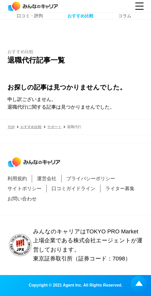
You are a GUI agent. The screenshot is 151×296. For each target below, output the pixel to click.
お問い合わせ (22, 198)
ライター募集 (120, 188)
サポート (54, 127)
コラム (124, 27)
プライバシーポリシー (90, 178)
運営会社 (46, 178)
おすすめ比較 (80, 27)
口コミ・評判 (30, 27)
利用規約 (17, 178)
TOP (11, 127)
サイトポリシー (24, 188)
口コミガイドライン (73, 188)
